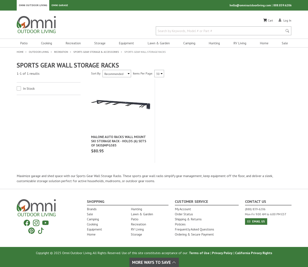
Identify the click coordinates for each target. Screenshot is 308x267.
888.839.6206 (282, 5)
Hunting (214, 43)
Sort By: (96, 74)
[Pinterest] (31, 230)
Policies (180, 224)
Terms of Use (199, 253)
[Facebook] (27, 223)
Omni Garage (59, 5)
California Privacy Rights (253, 253)
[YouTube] (45, 223)
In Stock (29, 89)
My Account (183, 209)
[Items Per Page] (159, 74)
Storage (99, 43)
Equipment (126, 43)
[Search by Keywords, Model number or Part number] (221, 31)
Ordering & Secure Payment (194, 234)
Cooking (46, 43)
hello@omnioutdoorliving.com (251, 5)
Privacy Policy (222, 253)
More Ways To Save (154, 262)
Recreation (73, 43)
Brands (92, 209)
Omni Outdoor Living (33, 5)
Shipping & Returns (188, 219)
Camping (189, 43)
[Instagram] (36, 223)
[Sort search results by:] (117, 74)
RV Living (239, 43)
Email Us (256, 221)
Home (264, 43)
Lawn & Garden (159, 43)
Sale (285, 43)
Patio (24, 43)
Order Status (184, 214)
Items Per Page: (143, 74)
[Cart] (268, 21)
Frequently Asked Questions (194, 229)
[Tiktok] (41, 230)
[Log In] (284, 21)
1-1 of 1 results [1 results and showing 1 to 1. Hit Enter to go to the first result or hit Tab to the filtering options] (28, 74)
